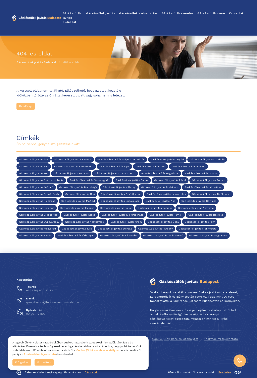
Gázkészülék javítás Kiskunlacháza (122, 215)
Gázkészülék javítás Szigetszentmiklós (121, 159)
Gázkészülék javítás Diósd (79, 215)
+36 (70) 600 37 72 (39, 290)
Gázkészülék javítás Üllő (80, 194)
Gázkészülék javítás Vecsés (188, 166)
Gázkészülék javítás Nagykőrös (159, 173)
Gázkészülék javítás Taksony (155, 228)
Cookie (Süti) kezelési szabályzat (175, 338)
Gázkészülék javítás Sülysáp (115, 228)
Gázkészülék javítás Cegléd (167, 159)
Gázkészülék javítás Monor (201, 173)
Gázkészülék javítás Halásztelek (166, 194)
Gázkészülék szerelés (177, 13)
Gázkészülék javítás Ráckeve (205, 215)
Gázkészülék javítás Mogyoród (37, 228)
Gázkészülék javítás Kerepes (36, 208)
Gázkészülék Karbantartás (138, 13)
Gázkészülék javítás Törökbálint (211, 194)
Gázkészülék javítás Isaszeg (77, 208)
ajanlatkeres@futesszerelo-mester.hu (52, 302)
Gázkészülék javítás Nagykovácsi (84, 221)
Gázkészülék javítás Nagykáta (196, 208)
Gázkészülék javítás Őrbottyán (75, 235)
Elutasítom (44, 362)
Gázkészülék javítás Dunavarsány (39, 221)
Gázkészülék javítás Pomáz (208, 180)
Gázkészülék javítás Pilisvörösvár (39, 194)
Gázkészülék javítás (100, 13)
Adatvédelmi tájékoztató (221, 338)
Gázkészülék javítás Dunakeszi (72, 159)
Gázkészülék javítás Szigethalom (121, 194)
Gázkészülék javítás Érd (33, 159)
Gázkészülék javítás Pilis (160, 201)
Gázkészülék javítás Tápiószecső (163, 235)
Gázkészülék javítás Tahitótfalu (197, 228)
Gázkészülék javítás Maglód (78, 201)
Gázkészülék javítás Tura (77, 228)
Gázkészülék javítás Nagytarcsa (208, 235)
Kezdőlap (25, 106)
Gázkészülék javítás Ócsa (163, 221)
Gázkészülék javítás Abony (119, 187)
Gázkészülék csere (211, 13)
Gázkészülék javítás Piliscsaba (118, 235)
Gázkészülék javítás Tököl (116, 208)
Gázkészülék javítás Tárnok (165, 215)
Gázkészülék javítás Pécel (170, 180)
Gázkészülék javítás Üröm (126, 221)
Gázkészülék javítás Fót (33, 173)
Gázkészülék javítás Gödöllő (207, 159)
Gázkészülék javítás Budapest (71, 18)
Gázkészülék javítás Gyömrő (36, 187)
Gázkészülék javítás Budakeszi (159, 187)
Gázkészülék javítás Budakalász (120, 201)
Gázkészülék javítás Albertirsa (203, 187)
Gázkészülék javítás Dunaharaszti (115, 173)
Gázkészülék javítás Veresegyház (89, 180)
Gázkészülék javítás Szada (35, 235)
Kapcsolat (236, 13)
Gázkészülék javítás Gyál (114, 166)
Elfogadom (22, 362)
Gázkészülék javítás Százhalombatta (41, 180)
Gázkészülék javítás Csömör (155, 208)
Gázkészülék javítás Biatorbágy (78, 187)
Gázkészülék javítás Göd (150, 166)
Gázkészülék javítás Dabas (132, 180)
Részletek (91, 372)
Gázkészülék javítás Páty (200, 221)
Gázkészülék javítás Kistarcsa (37, 201)
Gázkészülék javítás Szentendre (73, 166)
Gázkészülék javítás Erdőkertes (38, 215)
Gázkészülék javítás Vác (33, 166)
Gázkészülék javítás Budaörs (71, 173)
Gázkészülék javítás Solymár (198, 201)
